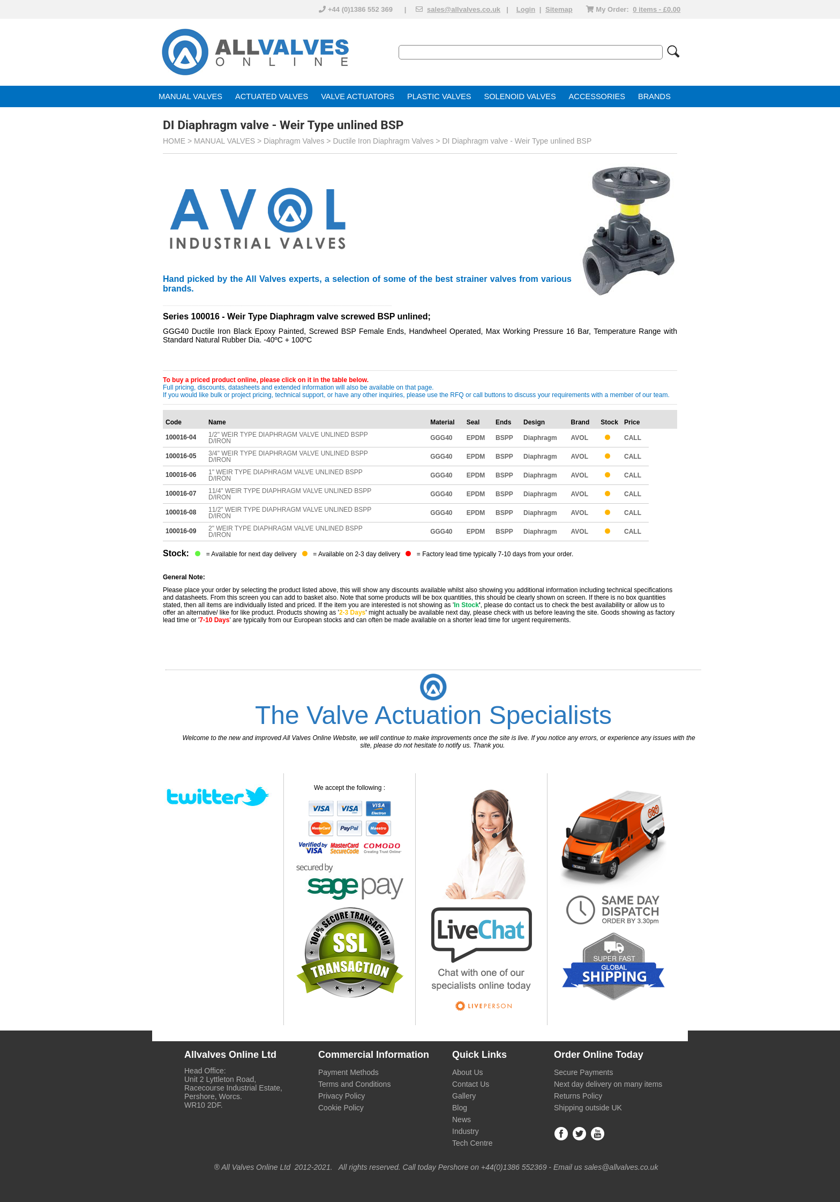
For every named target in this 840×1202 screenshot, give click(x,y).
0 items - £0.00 (656, 9)
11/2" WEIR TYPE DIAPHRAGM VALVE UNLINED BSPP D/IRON (289, 512)
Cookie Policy (341, 1107)
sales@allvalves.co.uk (463, 9)
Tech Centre (472, 1143)
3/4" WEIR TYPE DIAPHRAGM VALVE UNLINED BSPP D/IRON (288, 456)
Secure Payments (583, 1072)
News (461, 1119)
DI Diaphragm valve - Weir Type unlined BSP (516, 141)
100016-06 (181, 475)
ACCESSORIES (597, 96)
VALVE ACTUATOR (355, 96)
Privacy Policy (341, 1096)
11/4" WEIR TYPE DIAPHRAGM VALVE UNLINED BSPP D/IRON (289, 494)
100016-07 (181, 493)
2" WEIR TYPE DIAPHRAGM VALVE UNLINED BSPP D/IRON (285, 531)
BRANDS (654, 96)
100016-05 (181, 456)
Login (525, 9)
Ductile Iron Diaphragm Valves (383, 141)
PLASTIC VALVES (439, 96)
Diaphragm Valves (294, 141)
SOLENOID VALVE (517, 96)
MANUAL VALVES (190, 96)
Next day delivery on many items (608, 1084)
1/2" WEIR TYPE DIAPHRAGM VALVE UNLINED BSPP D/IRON (288, 437)
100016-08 (181, 512)
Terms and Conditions (354, 1084)
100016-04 (181, 437)
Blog (459, 1107)
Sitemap (559, 9)
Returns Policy (578, 1096)
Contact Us (470, 1084)
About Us (467, 1072)
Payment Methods (348, 1072)
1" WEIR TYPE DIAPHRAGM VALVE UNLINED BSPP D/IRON (285, 475)
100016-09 (181, 531)
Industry (465, 1131)
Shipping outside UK (588, 1107)
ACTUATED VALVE (269, 96)
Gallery (464, 1096)
